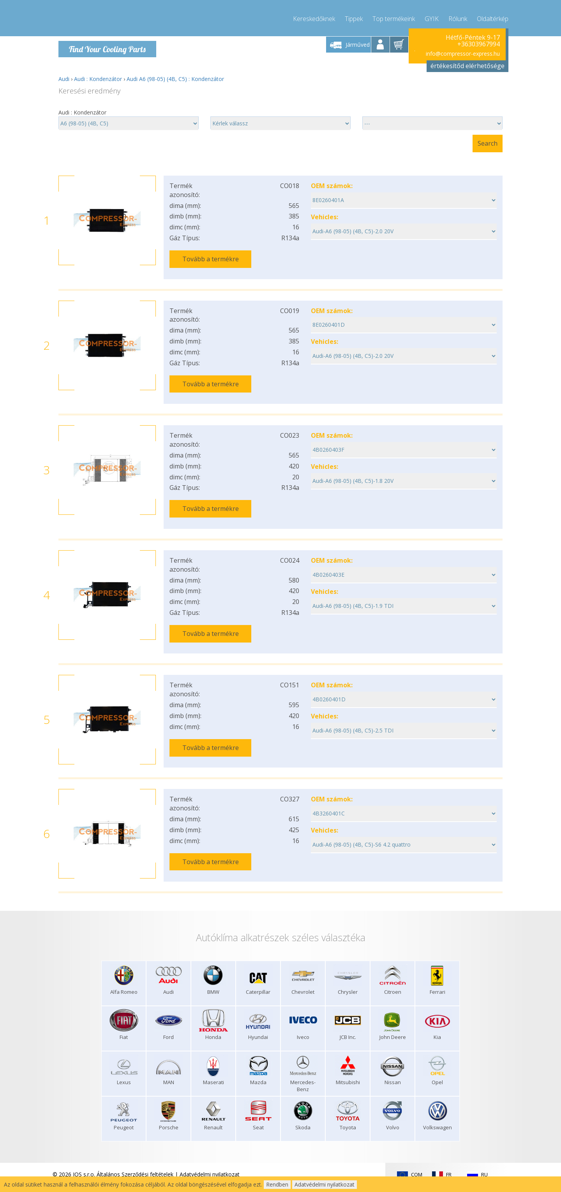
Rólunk (457, 15)
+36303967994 (478, 41)
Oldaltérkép (492, 15)
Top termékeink (393, 15)
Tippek (354, 15)
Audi (63, 75)
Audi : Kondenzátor (98, 75)
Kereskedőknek (314, 15)
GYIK (432, 15)
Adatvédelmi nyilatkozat (210, 1143)
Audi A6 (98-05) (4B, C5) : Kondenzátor (175, 75)
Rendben (277, 1184)
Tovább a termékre (210, 256)
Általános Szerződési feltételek (135, 1143)
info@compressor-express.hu (463, 50)
